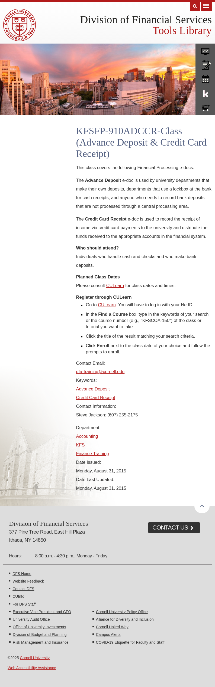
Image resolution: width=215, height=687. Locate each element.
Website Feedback (28, 581)
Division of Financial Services (146, 20)
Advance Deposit (93, 388)
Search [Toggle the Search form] (195, 6)
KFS (80, 444)
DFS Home (21, 573)
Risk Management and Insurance (40, 642)
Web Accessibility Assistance (32, 668)
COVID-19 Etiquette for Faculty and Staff (130, 642)
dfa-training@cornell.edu (100, 371)
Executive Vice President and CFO (42, 612)
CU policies (205, 64)
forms (205, 49)
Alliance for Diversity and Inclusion (125, 619)
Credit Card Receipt (95, 397)
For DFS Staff (24, 604)
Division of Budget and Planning (39, 634)
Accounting (87, 436)
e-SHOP (205, 107)
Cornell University (35, 658)
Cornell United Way (112, 627)
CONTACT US (170, 527)
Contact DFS (23, 589)
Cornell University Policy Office (122, 612)
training (205, 78)
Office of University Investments (39, 627)
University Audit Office (31, 619)
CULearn (115, 285)
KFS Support (205, 92)
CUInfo (18, 596)
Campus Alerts (108, 634)
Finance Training (92, 453)
